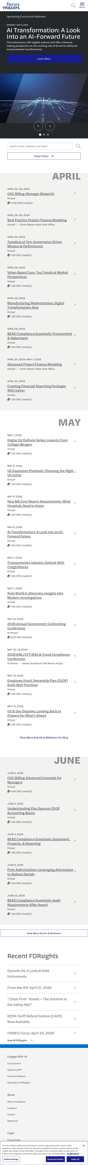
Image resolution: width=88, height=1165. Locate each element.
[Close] (84, 1146)
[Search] (73, 5)
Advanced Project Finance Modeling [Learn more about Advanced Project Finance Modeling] (34, 364)
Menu (82, 6)
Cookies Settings (11, 1159)
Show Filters (44, 156)
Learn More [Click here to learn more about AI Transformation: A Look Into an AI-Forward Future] (44, 58)
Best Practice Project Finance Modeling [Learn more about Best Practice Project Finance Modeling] (37, 220)
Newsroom (12, 1120)
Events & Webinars (16, 1076)
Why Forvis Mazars (16, 1101)
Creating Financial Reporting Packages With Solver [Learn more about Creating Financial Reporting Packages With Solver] (36, 388)
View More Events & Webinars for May (44, 737)
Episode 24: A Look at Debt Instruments (42, 973)
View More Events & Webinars (44, 933)
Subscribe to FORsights (18, 1082)
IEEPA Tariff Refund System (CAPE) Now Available (42, 1018)
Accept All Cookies (55, 1159)
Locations (12, 1108)
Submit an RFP (14, 1069)
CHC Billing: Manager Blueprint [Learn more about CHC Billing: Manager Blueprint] (30, 193)
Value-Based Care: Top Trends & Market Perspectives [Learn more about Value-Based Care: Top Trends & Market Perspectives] (37, 274)
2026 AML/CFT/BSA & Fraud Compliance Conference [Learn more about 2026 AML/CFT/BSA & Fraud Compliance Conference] (38, 656)
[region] (44, 1153)
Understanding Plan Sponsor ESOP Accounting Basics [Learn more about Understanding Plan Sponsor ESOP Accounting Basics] (33, 810)
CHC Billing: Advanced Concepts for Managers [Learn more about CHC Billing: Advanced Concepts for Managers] (34, 779)
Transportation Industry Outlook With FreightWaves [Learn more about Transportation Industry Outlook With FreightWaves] (35, 564)
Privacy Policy (14, 1139)
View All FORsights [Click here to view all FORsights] (21, 1040)
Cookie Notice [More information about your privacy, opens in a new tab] (73, 1153)
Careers (11, 1114)
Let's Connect (14, 1063)
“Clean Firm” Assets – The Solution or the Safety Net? (42, 1001)
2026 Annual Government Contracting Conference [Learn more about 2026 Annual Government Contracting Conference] (36, 626)
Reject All (75, 1159)
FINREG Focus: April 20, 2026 (42, 1032)
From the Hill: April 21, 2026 (42, 987)
